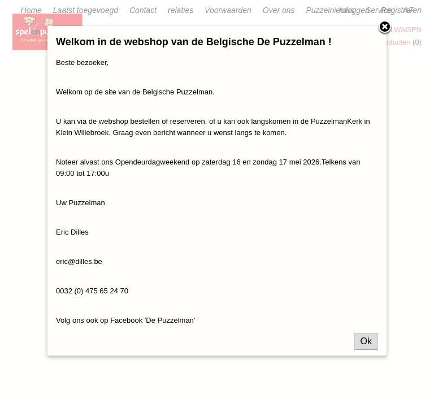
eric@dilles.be (79, 261)
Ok (366, 341)
